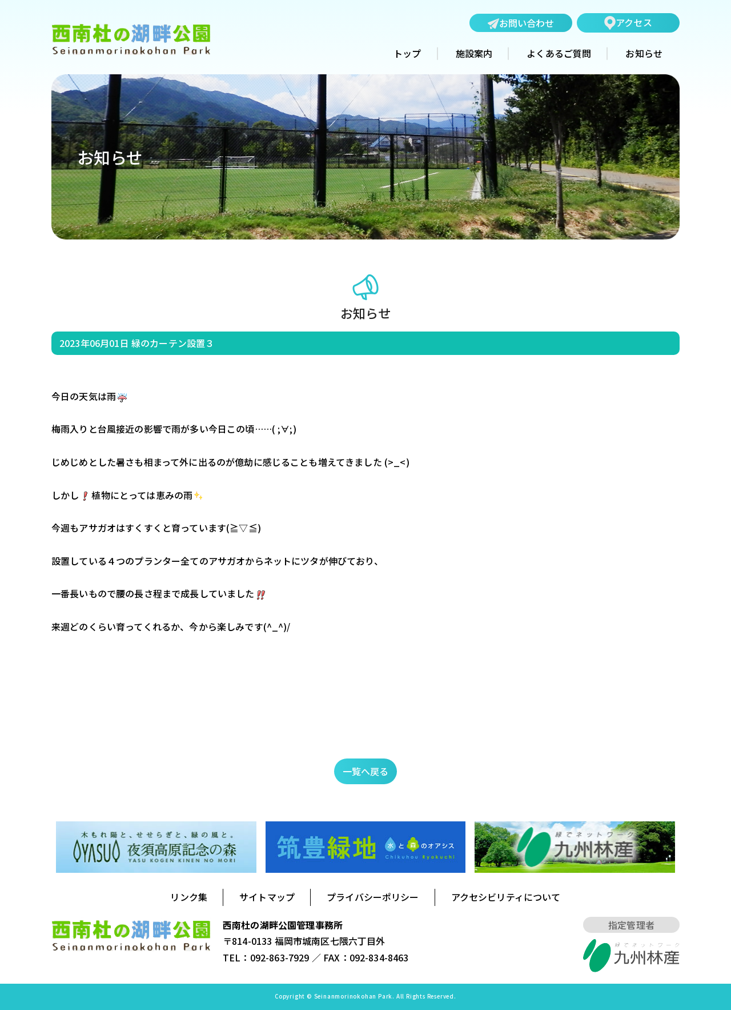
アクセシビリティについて (506, 897)
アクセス (628, 22)
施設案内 (474, 54)
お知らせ (643, 54)
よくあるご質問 (559, 54)
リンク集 (188, 897)
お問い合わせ (521, 23)
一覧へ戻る (366, 771)
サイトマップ (267, 897)
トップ (407, 54)
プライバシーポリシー (373, 897)
